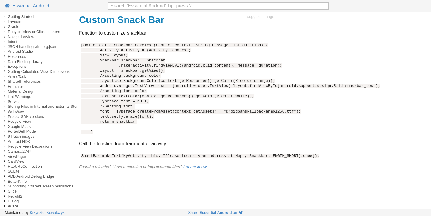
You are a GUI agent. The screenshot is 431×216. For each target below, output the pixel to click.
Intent (12, 41)
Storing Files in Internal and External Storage (46, 106)
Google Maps (19, 126)
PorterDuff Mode (22, 131)
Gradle (13, 26)
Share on (215, 212)
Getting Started (21, 16)
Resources (17, 56)
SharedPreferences (24, 81)
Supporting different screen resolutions (40, 186)
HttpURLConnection (25, 166)
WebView (16, 111)
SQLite (13, 171)
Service (14, 101)
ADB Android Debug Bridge (31, 176)
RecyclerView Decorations (30, 146)
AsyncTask (17, 76)
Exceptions (17, 66)
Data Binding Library (25, 61)
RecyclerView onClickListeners (34, 31)
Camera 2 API (20, 151)
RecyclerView (19, 121)
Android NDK (19, 141)
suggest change (260, 16)
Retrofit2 (15, 196)
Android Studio (20, 51)
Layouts (14, 22)
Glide (12, 191)
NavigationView (21, 36)
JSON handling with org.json (32, 46)
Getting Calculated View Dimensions (39, 71)
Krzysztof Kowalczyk (47, 212)
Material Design (21, 91)
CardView (16, 161)
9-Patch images (21, 136)
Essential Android (27, 5)
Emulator (15, 86)
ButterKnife (17, 181)
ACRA (13, 206)
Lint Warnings (19, 96)
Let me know (194, 166)
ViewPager (17, 156)
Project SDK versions (26, 116)
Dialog (13, 201)
